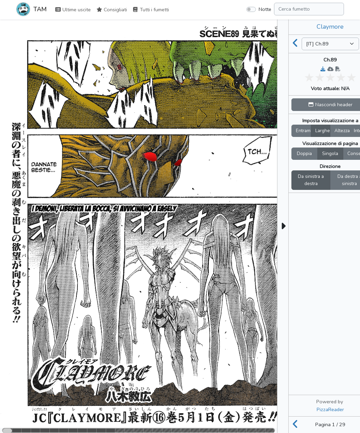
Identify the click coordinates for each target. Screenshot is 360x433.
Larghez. (322, 130)
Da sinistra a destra (311, 180)
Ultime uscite (73, 9)
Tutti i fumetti (150, 9)
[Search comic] (309, 9)
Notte (265, 9)
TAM (31, 10)
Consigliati (111, 9)
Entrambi (303, 130)
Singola (330, 153)
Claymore (330, 27)
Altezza (341, 130)
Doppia (304, 153)
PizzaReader (330, 409)
